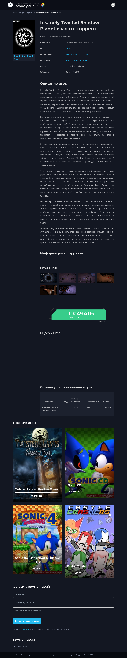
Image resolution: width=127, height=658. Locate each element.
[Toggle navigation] (10, 4)
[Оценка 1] (14, 56)
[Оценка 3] (20, 56)
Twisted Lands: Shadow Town (36, 489)
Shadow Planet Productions (77, 54)
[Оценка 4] (22, 56)
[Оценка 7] (30, 56)
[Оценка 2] (17, 56)
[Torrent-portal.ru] (30, 5)
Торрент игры (19, 12)
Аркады (30, 12)
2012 (68, 48)
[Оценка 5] (25, 56)
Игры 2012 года (80, 60)
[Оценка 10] (17, 59)
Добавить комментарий (27, 621)
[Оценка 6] (27, 56)
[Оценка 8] (33, 56)
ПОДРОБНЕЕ (36, 496)
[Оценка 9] (14, 59)
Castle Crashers (78, 566)
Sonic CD (74, 485)
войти (26, 629)
